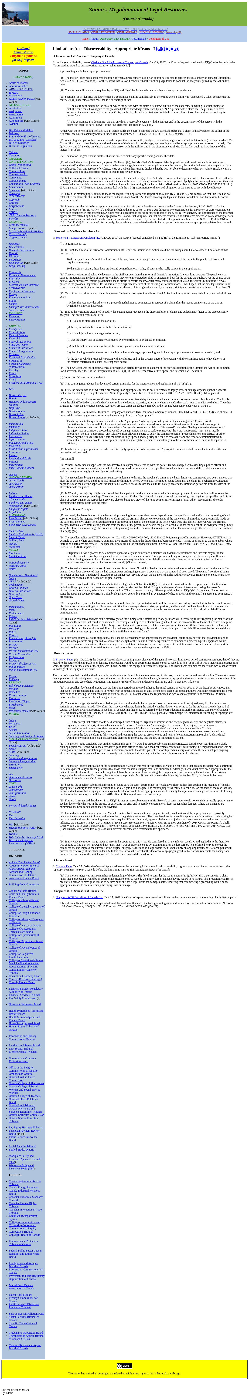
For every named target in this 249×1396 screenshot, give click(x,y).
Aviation (14, 123)
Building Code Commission (24, 884)
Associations (16, 114)
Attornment (15, 117)
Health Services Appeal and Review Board (24, 1019)
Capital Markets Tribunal (23, 890)
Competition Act (18, 174)
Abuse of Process (18, 82)
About (94, 38)
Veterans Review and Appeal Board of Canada (25, 1347)
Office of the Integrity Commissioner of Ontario (23, 1069)
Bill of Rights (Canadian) (23, 139)
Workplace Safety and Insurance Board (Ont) (21, 1167)
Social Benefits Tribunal (22, 1146)
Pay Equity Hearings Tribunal (25, 1127)
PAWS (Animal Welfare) (23, 619)
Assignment (15, 111)
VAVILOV (15, 811)
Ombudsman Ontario (21, 1073)
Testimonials (139, 38)
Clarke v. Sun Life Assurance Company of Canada (119, 62)
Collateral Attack (18, 168)
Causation (14, 155)
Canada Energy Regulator (23, 1187)
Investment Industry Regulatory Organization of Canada (27, 1277)
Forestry (13, 370)
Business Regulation (20, 145)
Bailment (14, 133)
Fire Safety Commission (22, 998)
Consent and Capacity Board (25, 975)
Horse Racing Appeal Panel (24, 1023)
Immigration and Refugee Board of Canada (23, 1265)
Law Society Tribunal (21, 1048)
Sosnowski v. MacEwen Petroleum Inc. (78, 237)
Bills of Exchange (19, 142)
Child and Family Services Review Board (24, 895)
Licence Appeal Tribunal (23, 1051)
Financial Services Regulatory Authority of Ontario (26, 990)
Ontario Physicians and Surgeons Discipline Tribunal (25, 1110)
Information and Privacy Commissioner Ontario (22, 1037)
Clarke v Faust (64, 866)
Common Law (17, 171)
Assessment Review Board (24, 878)
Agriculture (15, 95)
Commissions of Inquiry (22, 1228)
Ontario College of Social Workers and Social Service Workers (24, 1089)
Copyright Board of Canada (24, 1234)
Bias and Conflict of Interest (25, 136)
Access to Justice (18, 86)
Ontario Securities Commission (26, 1114)
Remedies (14, 691)
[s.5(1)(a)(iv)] (167, 48)
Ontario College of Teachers (24, 1095)
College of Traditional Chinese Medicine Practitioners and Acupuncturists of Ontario (26, 963)
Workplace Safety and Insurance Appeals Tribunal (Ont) (24, 1159)
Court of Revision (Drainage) (25, 979)
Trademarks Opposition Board (26, 1332)
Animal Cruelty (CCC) (22, 98)
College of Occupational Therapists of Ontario (22, 930)
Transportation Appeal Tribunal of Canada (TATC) (26, 1337)
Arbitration (15, 108)
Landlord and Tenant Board (24, 1045)
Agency (13, 92)
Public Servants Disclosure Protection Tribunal (24, 1306)
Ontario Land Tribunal (21, 1105)
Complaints (15, 177)
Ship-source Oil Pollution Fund (26, 1313)
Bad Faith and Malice (21, 130)
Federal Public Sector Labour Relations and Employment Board (25, 1253)
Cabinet (13, 152)
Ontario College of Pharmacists (26, 1083)
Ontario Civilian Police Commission (22, 1078)
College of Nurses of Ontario (25, 925)
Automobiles (16, 120)
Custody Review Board (22, 982)
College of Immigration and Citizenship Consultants (24, 1224)
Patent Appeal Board (20, 1294)
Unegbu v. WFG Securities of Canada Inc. (79, 897)
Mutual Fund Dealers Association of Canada (21, 1287)
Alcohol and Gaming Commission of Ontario (22, 873)
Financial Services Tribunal (24, 994)
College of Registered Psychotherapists (21, 955)
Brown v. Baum (64, 659)
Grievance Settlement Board (25, 1004)
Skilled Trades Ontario (21, 1149)
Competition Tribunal (21, 1231)
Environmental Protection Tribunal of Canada (23, 1243)
